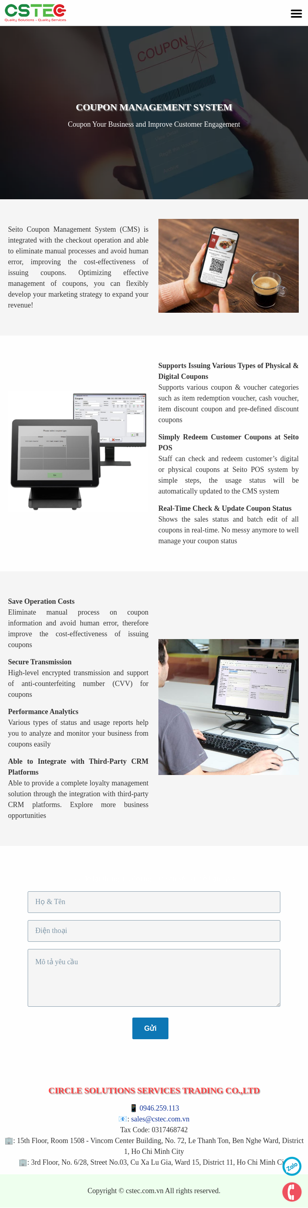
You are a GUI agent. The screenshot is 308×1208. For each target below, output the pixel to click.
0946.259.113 (159, 1108)
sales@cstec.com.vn (160, 1119)
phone (292, 1192)
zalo (292, 1166)
